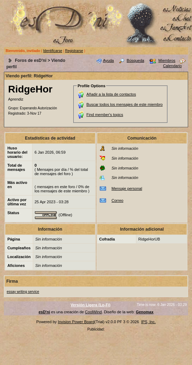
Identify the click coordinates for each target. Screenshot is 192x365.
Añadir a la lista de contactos (111, 94)
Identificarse (52, 51)
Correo (118, 200)
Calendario (172, 66)
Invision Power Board (76, 322)
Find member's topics (104, 115)
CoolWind (93, 312)
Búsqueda (135, 60)
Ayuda (108, 60)
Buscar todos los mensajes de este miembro (124, 104)
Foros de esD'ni (31, 60)
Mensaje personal (127, 188)
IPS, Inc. (148, 322)
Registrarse (74, 51)
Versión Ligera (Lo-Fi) (90, 305)
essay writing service (23, 292)
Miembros (167, 60)
